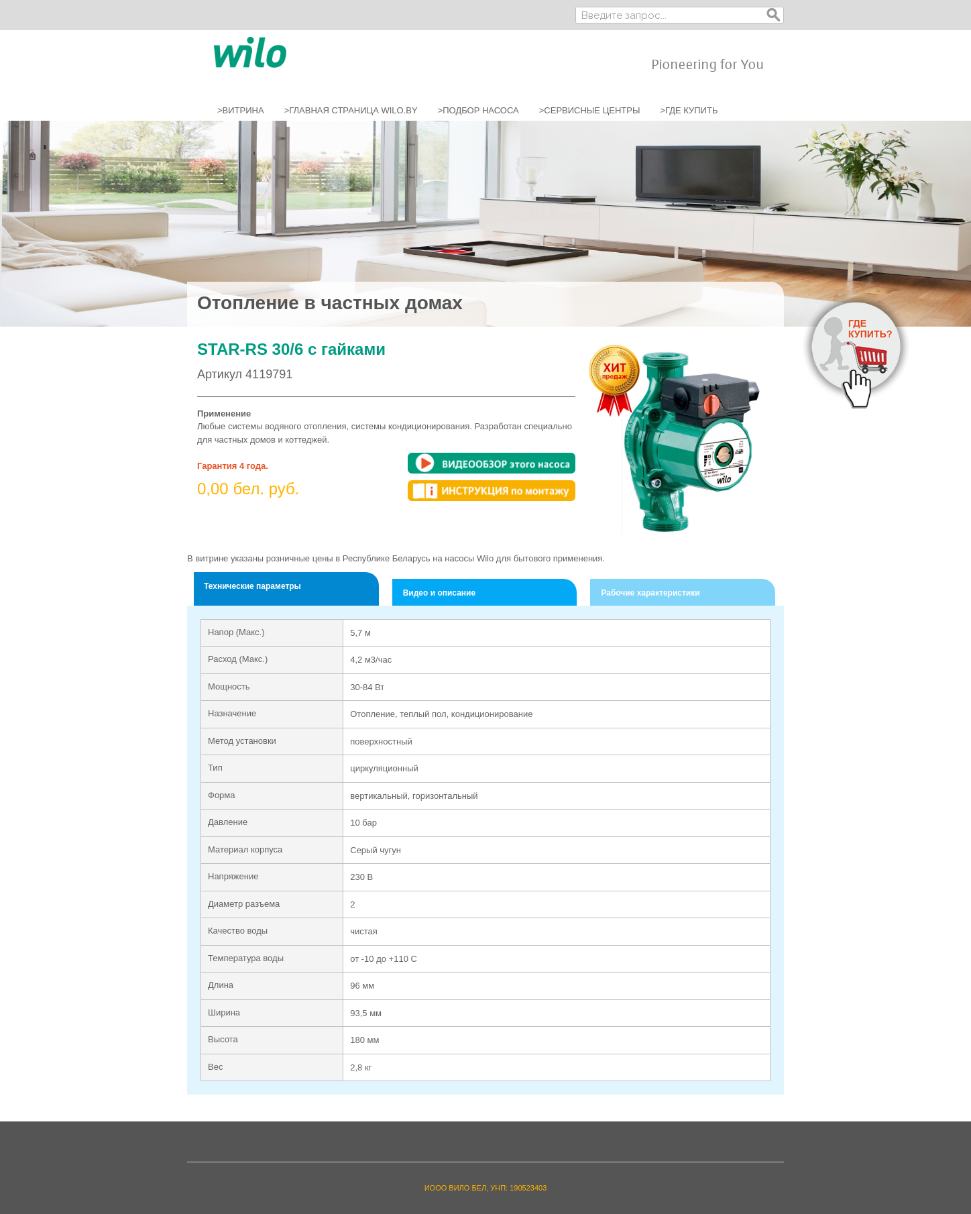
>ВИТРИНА (240, 110)
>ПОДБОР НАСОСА (478, 110)
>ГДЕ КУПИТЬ (689, 110)
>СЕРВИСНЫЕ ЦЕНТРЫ (589, 110)
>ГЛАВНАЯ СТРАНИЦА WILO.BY (351, 110)
